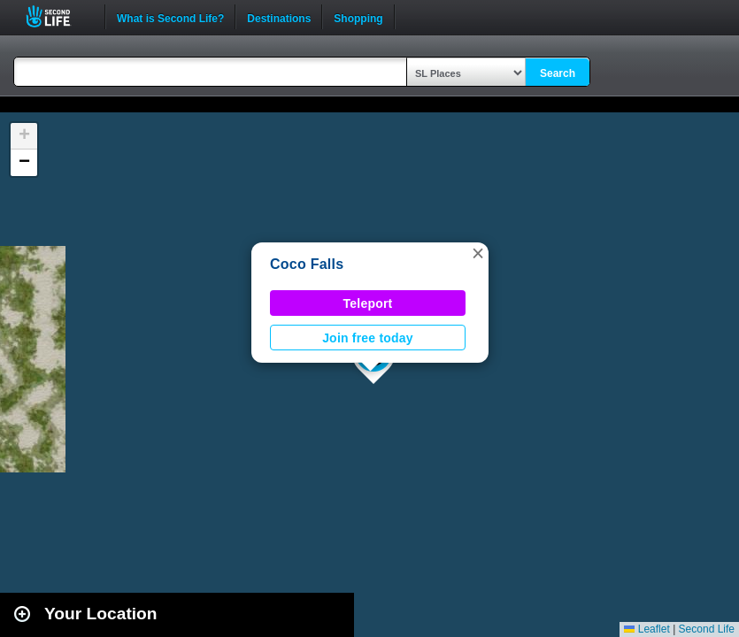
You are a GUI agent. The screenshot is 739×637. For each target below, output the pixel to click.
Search (557, 73)
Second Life (58, 16)
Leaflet (646, 629)
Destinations (279, 16)
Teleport (368, 303)
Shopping (358, 16)
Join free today (367, 338)
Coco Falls (306, 264)
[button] (478, 253)
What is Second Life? (170, 16)
